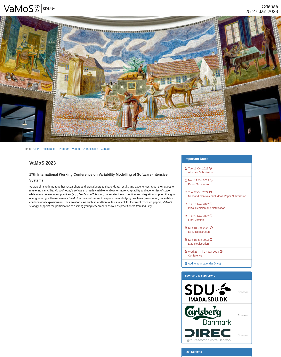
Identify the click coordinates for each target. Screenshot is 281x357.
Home (27, 148)
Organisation (90, 148)
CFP (36, 148)
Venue (76, 148)
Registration (49, 148)
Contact (105, 148)
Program (64, 148)
